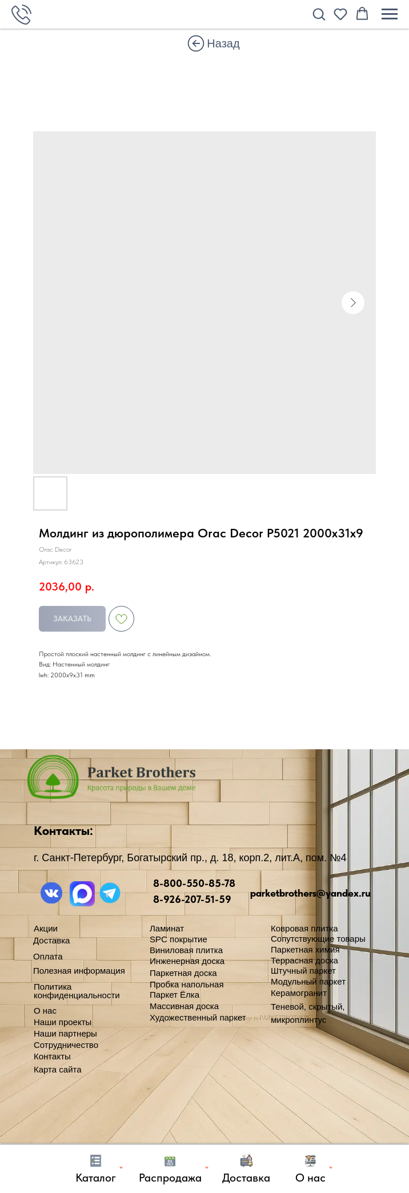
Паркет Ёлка (174, 994)
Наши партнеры (65, 1033)
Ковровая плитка (304, 928)
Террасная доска (304, 960)
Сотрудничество (66, 1045)
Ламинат (167, 928)
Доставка (51, 940)
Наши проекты (62, 1022)
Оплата (48, 956)
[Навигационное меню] (390, 14)
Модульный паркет (308, 981)
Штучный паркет (303, 970)
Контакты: (63, 830)
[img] (196, 43)
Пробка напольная (187, 984)
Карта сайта (58, 1069)
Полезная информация (79, 970)
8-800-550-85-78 (194, 883)
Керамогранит (299, 993)
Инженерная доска (187, 961)
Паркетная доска (183, 973)
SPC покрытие (178, 939)
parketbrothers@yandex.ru (310, 893)
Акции (46, 928)
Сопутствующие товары (318, 938)
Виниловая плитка (186, 950)
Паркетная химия (305, 949)
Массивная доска (184, 1006)
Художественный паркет (198, 1017)
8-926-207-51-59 (192, 899)
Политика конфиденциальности (77, 991)
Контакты (52, 1056)
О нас (45, 1010)
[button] (319, 14)
